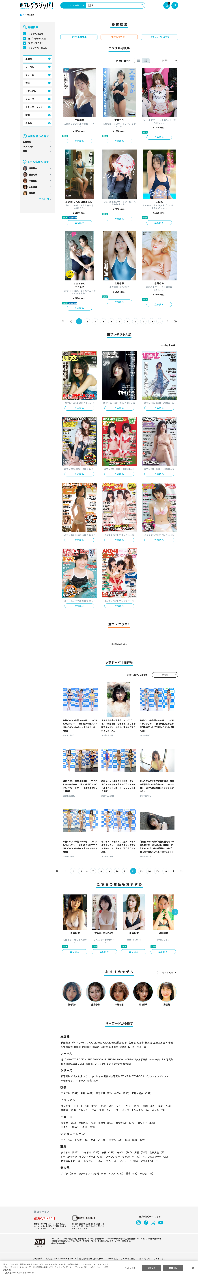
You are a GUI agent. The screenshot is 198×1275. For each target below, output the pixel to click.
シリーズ (29, 74)
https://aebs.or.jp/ (58, 1243)
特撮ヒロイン (72, 1160)
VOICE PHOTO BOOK (132, 1076)
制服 (87, 1093)
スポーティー (109, 1110)
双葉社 (122, 1046)
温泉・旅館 (135, 1139)
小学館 (169, 1042)
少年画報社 (67, 1046)
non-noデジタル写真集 (159, 1059)
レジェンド (94, 1160)
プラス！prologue (92, 1076)
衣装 (27, 82)
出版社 (28, 58)
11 (159, 321)
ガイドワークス (79, 1042)
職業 (27, 115)
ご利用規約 (37, 1258)
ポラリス (80, 1080)
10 (151, 321)
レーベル (29, 66)
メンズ (116, 1173)
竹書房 (77, 1046)
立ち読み (79, 141)
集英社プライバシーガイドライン (61, 1258)
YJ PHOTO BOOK (93, 1059)
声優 (140, 1152)
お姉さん (87, 1122)
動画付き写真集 (111, 1076)
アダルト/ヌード (148, 1160)
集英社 (147, 1042)
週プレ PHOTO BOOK (72, 1059)
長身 (163, 1106)
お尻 (107, 1106)
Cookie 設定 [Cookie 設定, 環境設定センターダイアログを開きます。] (130, 1268)
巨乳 (91, 1106)
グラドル (71, 1152)
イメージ (29, 99)
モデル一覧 (44, 199)
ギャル (158, 1110)
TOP (21, 15)
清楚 (68, 1127)
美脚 (148, 1106)
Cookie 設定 (112, 1258)
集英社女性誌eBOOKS (72, 1063)
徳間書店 (86, 1046)
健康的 (69, 1110)
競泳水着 (103, 1093)
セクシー (167, 1122)
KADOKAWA (95, 1042)
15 (157, 871)
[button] (175, 912)
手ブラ (69, 1173)
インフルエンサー (156, 1156)
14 (149, 871)
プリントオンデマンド (155, 1076)
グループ (98, 1139)
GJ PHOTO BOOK (112, 1059)
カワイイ (146, 1122)
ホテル (116, 1139)
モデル (124, 1152)
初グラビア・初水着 (92, 1173)
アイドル (91, 1152)
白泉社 (104, 1046)
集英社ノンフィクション (98, 1063)
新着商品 (27, 141)
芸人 (112, 1160)
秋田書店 (65, 1042)
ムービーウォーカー (138, 1046)
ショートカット (127, 1106)
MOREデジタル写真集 (134, 1059)
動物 (131, 1173)
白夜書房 (113, 1046)
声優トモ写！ (68, 1080)
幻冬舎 (139, 1042)
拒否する (151, 1268)
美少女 (69, 1122)
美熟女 (106, 1122)
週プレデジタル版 (37, 38)
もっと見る (167, 972)
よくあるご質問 (128, 1258)
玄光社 (131, 1042)
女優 (108, 1152)
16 (165, 871)
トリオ (82, 1139)
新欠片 (96, 1046)
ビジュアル (30, 90)
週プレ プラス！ (36, 43)
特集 (25, 151)
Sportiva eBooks (120, 1063)
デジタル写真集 (35, 33)
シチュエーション (34, 107)
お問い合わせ (144, 1258)
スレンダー (72, 1106)
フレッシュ (87, 1110)
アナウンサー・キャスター (123, 1156)
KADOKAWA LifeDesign (115, 1042)
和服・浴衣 (141, 1093)
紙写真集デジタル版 (71, 1076)
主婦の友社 (158, 1042)
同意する (173, 1268)
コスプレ (70, 1093)
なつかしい (125, 1122)
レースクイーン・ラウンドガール (83, 1156)
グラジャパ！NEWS (37, 47)
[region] (99, 1268)
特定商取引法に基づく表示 (91, 1258)
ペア (67, 1139)
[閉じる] (193, 1267)
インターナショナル (136, 1110)
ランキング (28, 146)
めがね (122, 1093)
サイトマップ (159, 1258)
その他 (28, 123)
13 (141, 871)
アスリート (129, 1160)
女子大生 (156, 1152)
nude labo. (92, 1080)
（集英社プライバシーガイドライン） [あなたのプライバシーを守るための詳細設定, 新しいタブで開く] (19, 1272)
